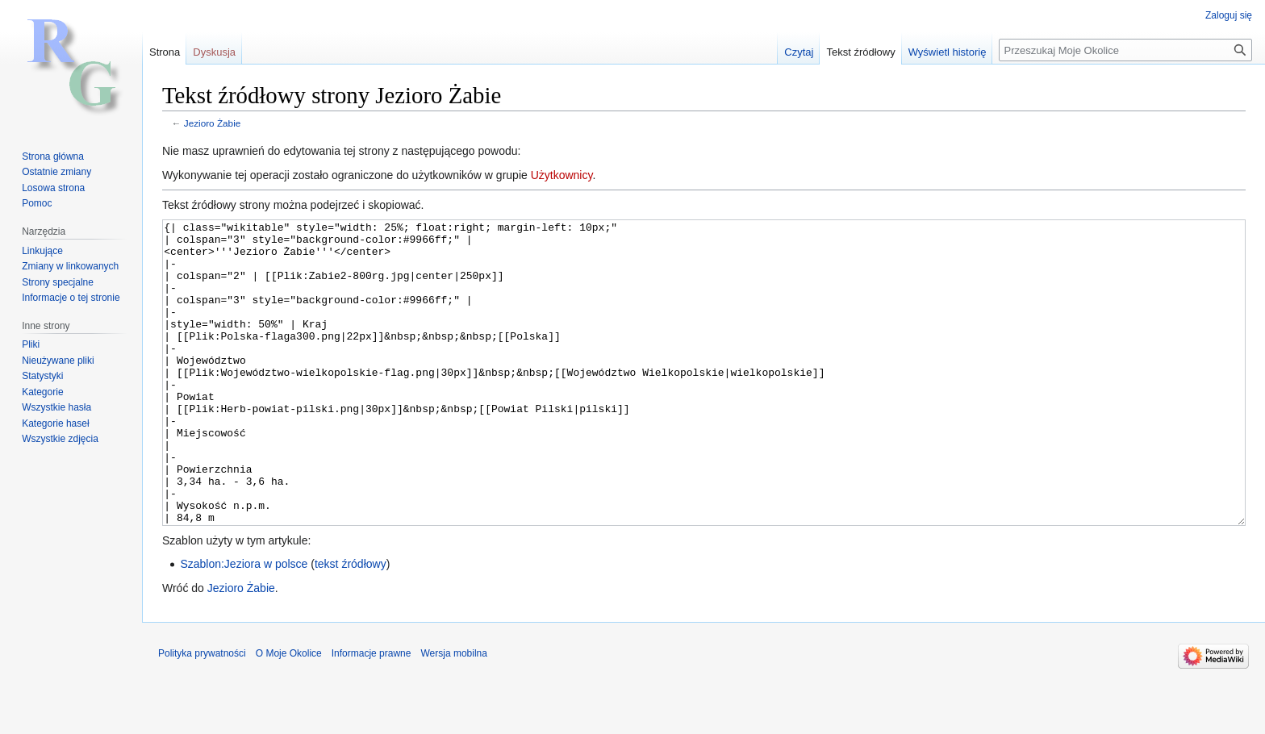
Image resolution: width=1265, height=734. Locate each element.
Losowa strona (53, 188)
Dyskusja (214, 52)
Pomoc (37, 203)
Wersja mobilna (453, 713)
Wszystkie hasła (56, 407)
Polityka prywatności (202, 713)
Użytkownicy (562, 175)
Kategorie (42, 392)
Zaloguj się (1228, 15)
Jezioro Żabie (212, 123)
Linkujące (42, 250)
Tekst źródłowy (860, 52)
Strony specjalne (58, 282)
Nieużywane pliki (58, 360)
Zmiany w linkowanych (70, 266)
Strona (164, 52)
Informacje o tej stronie (70, 297)
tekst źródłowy (350, 624)
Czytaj (798, 52)
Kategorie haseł (55, 423)
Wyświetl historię (947, 52)
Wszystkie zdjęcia (60, 438)
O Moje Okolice (289, 713)
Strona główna (53, 156)
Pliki (31, 344)
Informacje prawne (371, 713)
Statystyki (42, 376)
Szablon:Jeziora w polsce (243, 624)
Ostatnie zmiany (56, 171)
